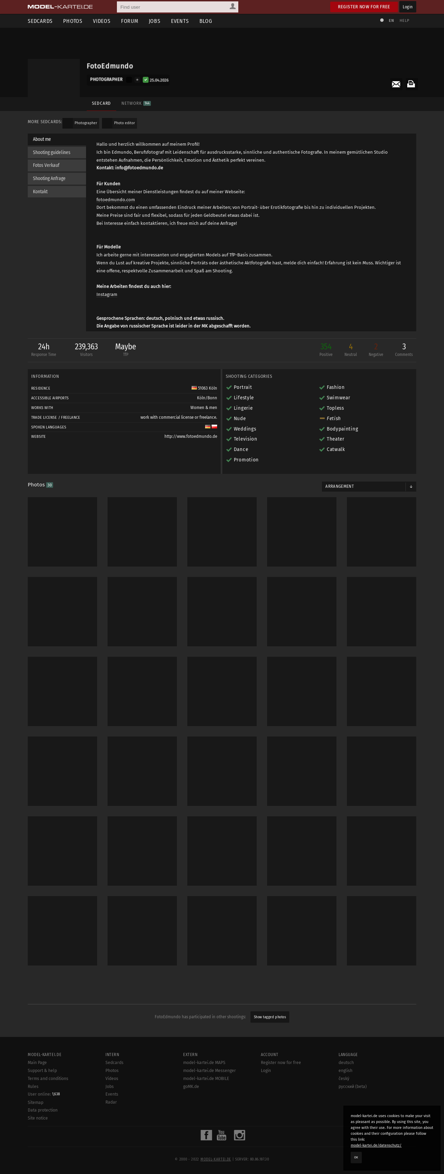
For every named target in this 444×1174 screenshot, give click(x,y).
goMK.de (191, 1099)
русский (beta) (353, 1099)
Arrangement (339, 486)
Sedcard (101, 103)
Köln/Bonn (207, 397)
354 (326, 350)
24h (43, 350)
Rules (33, 1099)
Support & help (42, 1084)
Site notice (38, 1131)
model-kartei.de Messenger (209, 1084)
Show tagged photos (270, 1017)
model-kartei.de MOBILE (206, 1092)
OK (356, 1157)
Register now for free (364, 6)
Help (404, 20)
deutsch (346, 1076)
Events (180, 21)
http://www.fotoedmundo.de (190, 436)
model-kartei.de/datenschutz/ (376, 1145)
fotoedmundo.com (115, 199)
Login (408, 6)
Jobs (155, 21)
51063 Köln (204, 388)
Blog (205, 21)
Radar (111, 1115)
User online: (44, 1107)
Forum (129, 21)
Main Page (37, 1076)
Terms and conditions (48, 1092)
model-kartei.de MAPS (204, 1076)
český (344, 1092)
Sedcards (40, 21)
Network (136, 103)
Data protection (43, 1123)
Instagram (106, 294)
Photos (73, 21)
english (345, 1084)
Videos (102, 21)
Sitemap (35, 1115)
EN (391, 20)
